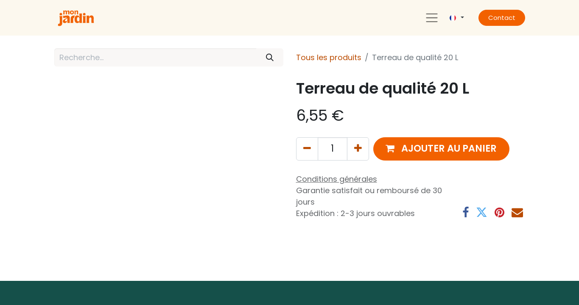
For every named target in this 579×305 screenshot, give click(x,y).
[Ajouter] (358, 149)
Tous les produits (328, 57)
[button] (441, 149)
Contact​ (501, 17)
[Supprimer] (307, 149)
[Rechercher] (269, 57)
